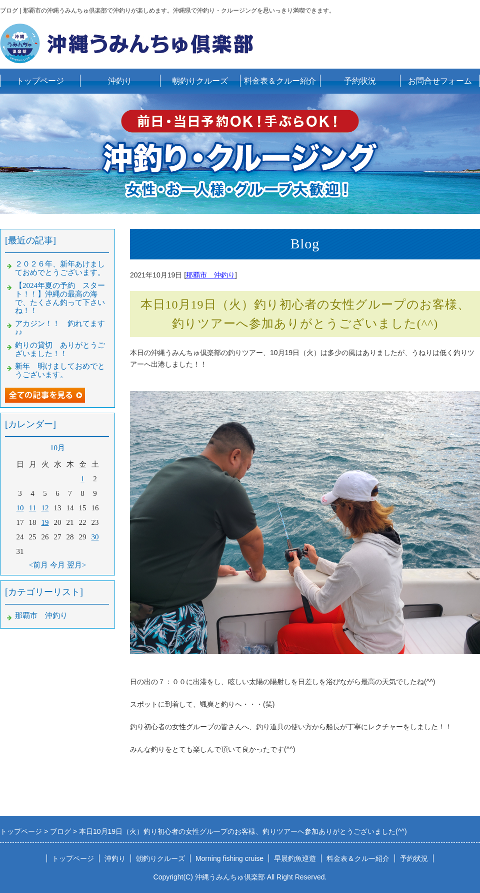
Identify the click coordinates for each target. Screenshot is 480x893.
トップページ (40, 81)
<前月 (38, 565)
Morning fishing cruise (230, 858)
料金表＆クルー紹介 (280, 81)
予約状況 (360, 81)
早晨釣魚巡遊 (295, 858)
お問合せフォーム (440, 81)
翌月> (76, 565)
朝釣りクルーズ (200, 81)
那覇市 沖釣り (210, 275)
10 (20, 508)
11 (32, 508)
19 (45, 522)
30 (95, 537)
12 (45, 508)
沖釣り (120, 81)
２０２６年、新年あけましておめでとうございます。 (60, 268)
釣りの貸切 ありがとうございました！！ (60, 349)
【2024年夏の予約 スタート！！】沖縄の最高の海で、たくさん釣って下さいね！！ (60, 298)
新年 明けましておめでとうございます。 (60, 370)
